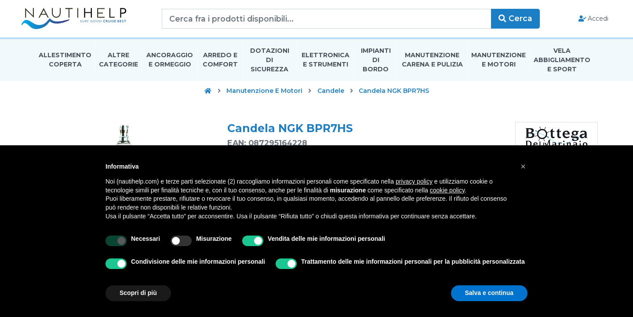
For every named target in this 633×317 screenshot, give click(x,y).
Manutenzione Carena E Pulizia (432, 63)
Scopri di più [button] (138, 292)
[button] (523, 166)
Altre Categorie (118, 63)
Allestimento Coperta (65, 63)
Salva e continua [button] (489, 292)
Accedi (579, 20)
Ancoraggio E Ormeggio (169, 63)
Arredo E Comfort (220, 63)
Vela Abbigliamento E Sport (562, 63)
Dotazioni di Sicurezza (269, 63)
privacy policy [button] (414, 181)
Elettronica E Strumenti (325, 63)
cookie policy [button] (447, 190)
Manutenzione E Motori (498, 63)
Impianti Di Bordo (376, 63)
